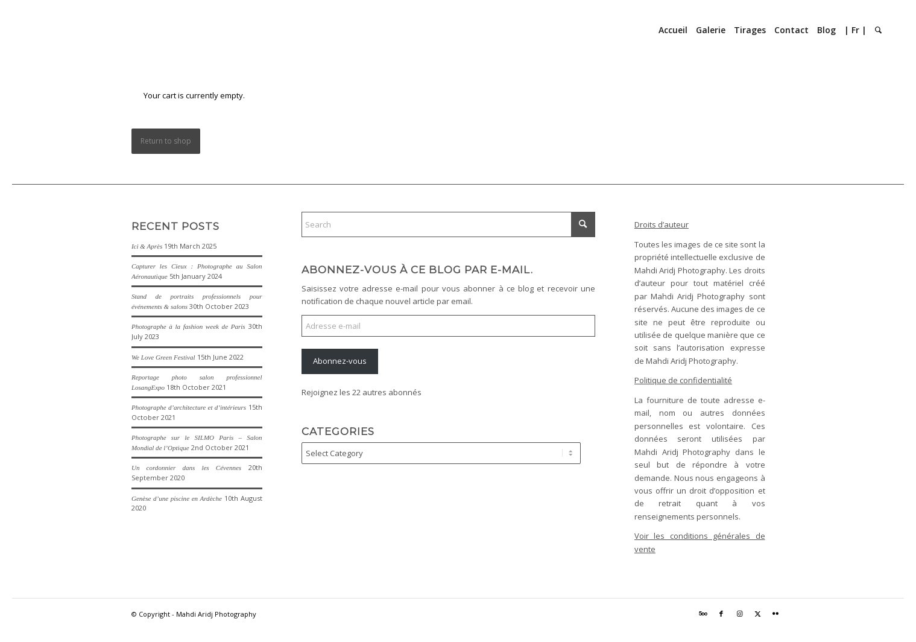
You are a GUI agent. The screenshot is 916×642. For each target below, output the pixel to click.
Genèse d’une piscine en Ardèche (176, 498)
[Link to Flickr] (775, 614)
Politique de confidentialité (683, 380)
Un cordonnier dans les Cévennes (186, 467)
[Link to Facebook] (721, 614)
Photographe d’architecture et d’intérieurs (188, 407)
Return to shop (166, 141)
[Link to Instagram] (739, 614)
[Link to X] (757, 614)
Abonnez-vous (340, 360)
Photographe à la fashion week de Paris (188, 326)
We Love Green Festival (163, 357)
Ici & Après (146, 246)
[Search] (878, 30)
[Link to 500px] (703, 614)
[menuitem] (673, 30)
